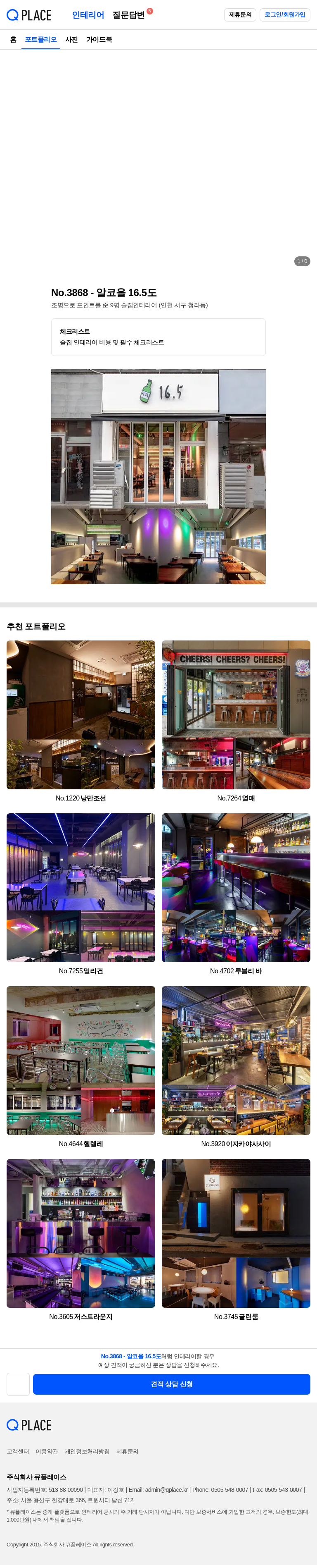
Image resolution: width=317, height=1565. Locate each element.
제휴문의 (240, 14)
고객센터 (18, 1451)
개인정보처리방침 (87, 1451)
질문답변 (130, 13)
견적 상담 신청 (172, 1384)
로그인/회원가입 (285, 14)
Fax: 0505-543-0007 (277, 1489)
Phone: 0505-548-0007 (220, 1489)
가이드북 (99, 39)
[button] (15, 161)
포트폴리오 (41, 39)
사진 (71, 39)
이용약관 (46, 1451)
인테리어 (88, 14)
